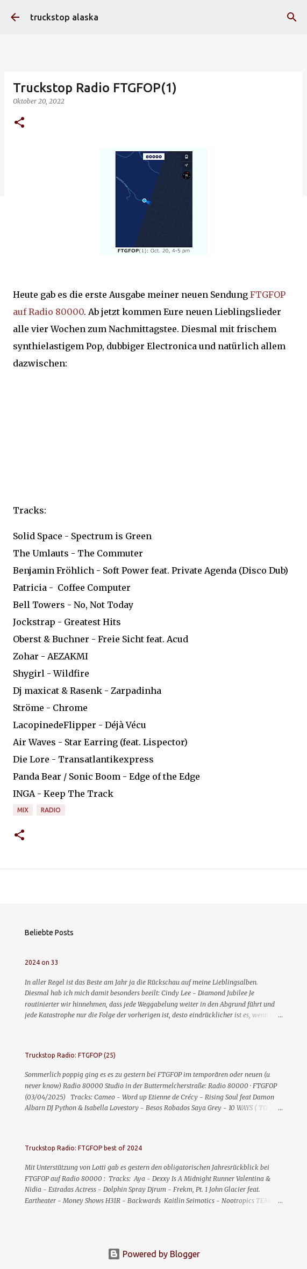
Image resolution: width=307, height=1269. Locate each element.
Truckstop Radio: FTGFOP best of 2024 (83, 1148)
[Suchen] (291, 17)
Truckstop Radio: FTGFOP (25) (70, 1055)
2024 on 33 (42, 962)
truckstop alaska (64, 17)
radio (51, 809)
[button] (19, 123)
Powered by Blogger (154, 1254)
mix (22, 809)
